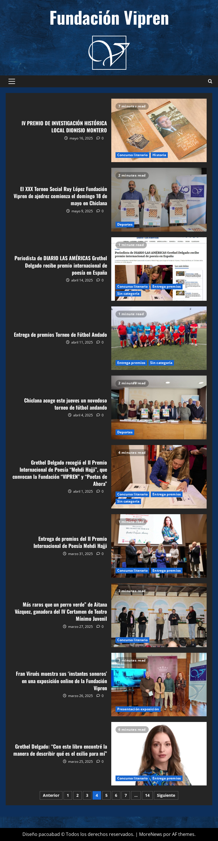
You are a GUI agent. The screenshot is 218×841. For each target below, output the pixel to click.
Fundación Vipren (109, 16)
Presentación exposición (138, 709)
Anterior (51, 795)
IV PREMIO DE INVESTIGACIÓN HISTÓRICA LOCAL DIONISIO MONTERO (159, 130)
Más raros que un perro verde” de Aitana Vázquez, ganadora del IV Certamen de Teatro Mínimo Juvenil (159, 615)
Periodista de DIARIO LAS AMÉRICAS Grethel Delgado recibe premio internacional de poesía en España (159, 269)
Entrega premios (166, 286)
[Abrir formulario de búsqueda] (210, 81)
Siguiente (166, 795)
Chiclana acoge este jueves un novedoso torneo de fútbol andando (159, 407)
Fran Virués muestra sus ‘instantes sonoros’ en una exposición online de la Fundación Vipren (159, 684)
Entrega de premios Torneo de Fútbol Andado (159, 338)
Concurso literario (132, 154)
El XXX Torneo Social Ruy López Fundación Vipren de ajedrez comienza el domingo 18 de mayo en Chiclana (159, 199)
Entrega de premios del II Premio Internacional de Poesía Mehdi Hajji (159, 546)
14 (147, 795)
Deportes (125, 224)
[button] (12, 81)
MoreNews (150, 834)
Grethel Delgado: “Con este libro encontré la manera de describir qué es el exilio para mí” (159, 753)
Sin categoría (128, 293)
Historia (159, 154)
